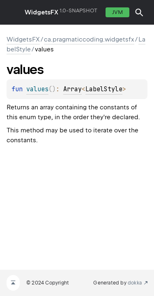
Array (72, 89)
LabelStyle (103, 89)
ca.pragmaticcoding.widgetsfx (89, 39)
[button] (139, 12)
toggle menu (12, 12)
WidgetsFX (41, 12)
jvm (117, 12)
